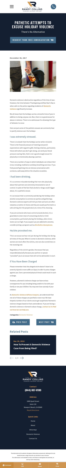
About (33, 425)
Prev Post (19, 322)
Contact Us (33, 438)
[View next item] (22, 358)
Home (33, 421)
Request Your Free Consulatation (33, 40)
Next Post (46, 322)
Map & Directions (33, 410)
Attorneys (33, 430)
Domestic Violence (26, 315)
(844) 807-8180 (33, 390)
